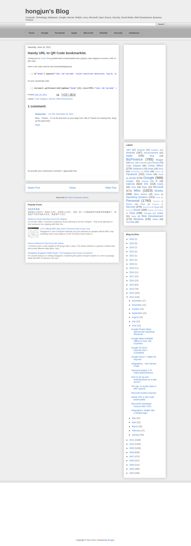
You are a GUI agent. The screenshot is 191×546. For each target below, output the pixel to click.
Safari (142, 204)
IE (156, 181)
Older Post (110, 187)
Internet (52, 99)
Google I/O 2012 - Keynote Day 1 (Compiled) (139, 350)
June (134, 325)
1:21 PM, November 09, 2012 (60, 114)
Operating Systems (137, 197)
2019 (132, 268)
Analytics (155, 150)
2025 (132, 243)
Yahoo (155, 219)
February (136, 430)
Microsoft (88, 33)
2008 (132, 452)
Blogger (159, 160)
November (137, 305)
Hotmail (145, 181)
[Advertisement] (144, 91)
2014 (132, 289)
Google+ (130, 181)
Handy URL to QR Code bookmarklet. (142, 398)
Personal (132, 201)
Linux (133, 187)
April (134, 422)
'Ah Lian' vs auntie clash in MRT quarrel (143, 387)
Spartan (151, 210)
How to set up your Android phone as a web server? (143, 379)
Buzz (132, 163)
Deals (150, 168)
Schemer (155, 204)
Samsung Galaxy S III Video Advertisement (142, 371)
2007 (132, 456)
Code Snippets (41, 99)
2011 (132, 440)
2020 (132, 264)
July (134, 321)
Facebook (60, 33)
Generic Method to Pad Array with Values (46, 243)
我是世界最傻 (34, 209)
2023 (132, 251)
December (137, 300)
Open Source (140, 194)
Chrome (155, 162)
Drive (146, 171)
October (136, 309)
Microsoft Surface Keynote (143, 393)
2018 (132, 272)
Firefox (149, 174)
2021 (132, 260)
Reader (129, 204)
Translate (147, 213)
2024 (132, 247)
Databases (134, 33)
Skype (156, 207)
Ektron (157, 171)
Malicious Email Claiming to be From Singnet (47, 219)
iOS (146, 184)
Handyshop (41, 114)
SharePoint (147, 207)
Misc (137, 190)
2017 (132, 276)
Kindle (160, 184)
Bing (152, 156)
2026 (132, 239)
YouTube (130, 222)
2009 (132, 448)
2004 (132, 469)
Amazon (141, 150)
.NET (128, 150)
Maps (144, 187)
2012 (132, 297)
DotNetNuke (135, 171)
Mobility (104, 33)
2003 (132, 473)
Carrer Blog (46, 58)
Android (130, 152)
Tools (132, 213)
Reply (37, 125)
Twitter (160, 213)
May (134, 418)
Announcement (151, 153)
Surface (160, 210)
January (136, 435)
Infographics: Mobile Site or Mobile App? (142, 411)
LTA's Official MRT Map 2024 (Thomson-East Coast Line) (65, 229)
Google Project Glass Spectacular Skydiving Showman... (142, 332)
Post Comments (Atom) (78, 197)
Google (44, 33)
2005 (132, 465)
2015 (132, 285)
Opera (156, 194)
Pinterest (156, 201)
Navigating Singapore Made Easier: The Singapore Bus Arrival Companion (60, 253)
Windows (138, 219)
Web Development (64, 99)
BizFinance (134, 159)
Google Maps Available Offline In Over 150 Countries (142, 341)
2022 (132, 255)
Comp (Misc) (155, 165)
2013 (132, 293)
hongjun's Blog (47, 11)
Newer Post (34, 187)
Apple (74, 33)
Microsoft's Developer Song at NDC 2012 (141, 404)
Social (136, 209)
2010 (132, 444)
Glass (160, 174)
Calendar (143, 163)
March (135, 426)
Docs (160, 168)
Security (118, 33)
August (135, 317)
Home (32, 33)
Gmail (132, 178)
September (137, 313)
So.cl (128, 210)
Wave (133, 216)
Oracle (157, 197)
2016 (132, 280)
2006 (132, 460)
